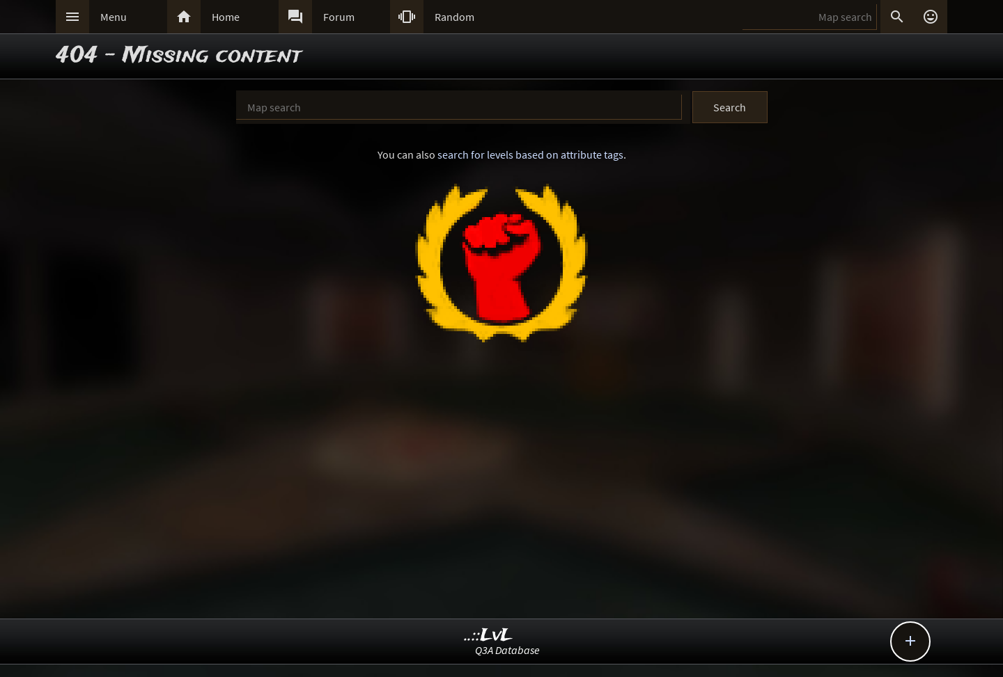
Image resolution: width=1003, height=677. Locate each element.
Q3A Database (507, 650)
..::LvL (488, 635)
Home (226, 17)
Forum (339, 17)
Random (454, 17)
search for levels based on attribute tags (530, 154)
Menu (113, 17)
